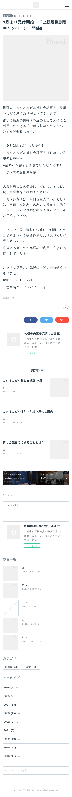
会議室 (7, 16)
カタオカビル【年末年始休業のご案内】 (29, 411)
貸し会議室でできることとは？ (23, 442)
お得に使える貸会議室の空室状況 (41, 568)
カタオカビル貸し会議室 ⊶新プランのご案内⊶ (34, 380)
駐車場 (11, 667)
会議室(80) (8, 298)
